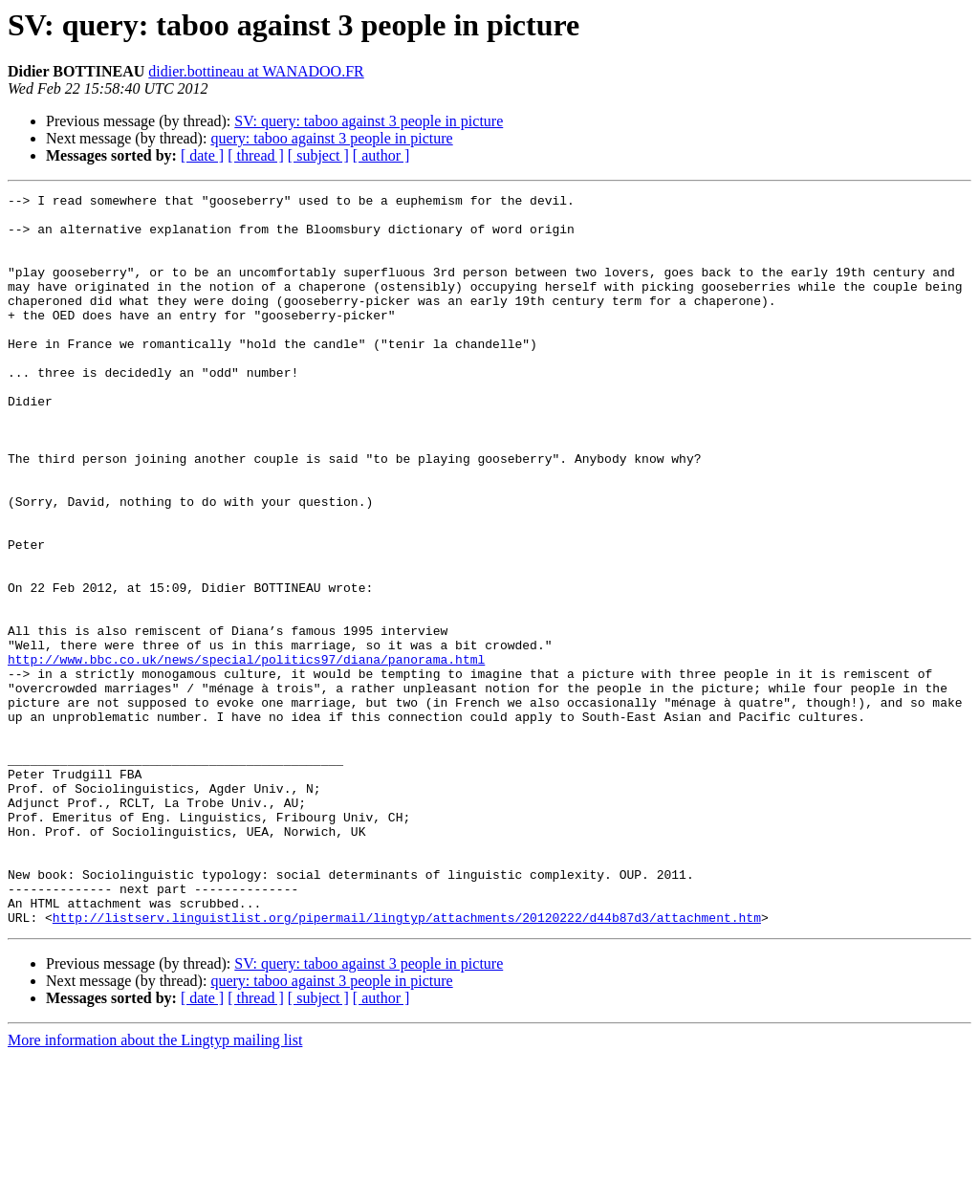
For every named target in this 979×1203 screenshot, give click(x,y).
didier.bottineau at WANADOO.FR (255, 71)
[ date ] (202, 155)
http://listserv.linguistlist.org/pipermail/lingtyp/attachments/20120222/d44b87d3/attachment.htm (407, 1063)
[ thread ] (256, 155)
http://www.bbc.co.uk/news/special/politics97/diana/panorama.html (246, 753)
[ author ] (381, 155)
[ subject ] (318, 155)
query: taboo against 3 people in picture (331, 138)
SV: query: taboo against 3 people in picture (368, 121)
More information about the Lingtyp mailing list (155, 1186)
